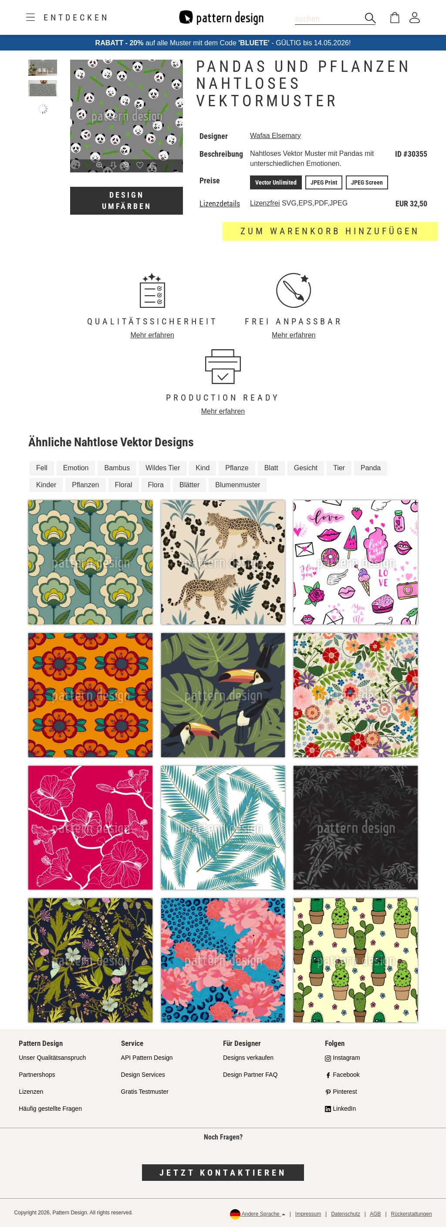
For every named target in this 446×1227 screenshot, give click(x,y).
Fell (41, 468)
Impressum (308, 1214)
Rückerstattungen (411, 1214)
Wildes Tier (162, 468)
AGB (375, 1214)
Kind (202, 468)
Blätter (189, 485)
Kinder (46, 485)
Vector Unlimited (276, 182)
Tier (339, 468)
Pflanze (236, 468)
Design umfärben (127, 200)
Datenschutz (345, 1214)
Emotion (76, 468)
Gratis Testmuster (145, 1091)
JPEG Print (324, 182)
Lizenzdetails (219, 203)
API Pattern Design (147, 1057)
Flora (156, 485)
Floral (123, 485)
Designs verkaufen (248, 1057)
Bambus (117, 468)
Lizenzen (31, 1091)
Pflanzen (85, 485)
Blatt (271, 468)
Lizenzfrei (265, 203)
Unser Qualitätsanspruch (52, 1057)
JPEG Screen (367, 182)
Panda (371, 468)
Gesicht (306, 468)
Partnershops (37, 1074)
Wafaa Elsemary (275, 135)
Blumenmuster (237, 485)
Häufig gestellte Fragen (50, 1108)
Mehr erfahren (153, 335)
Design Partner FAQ (250, 1074)
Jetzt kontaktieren (223, 1172)
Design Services (143, 1074)
